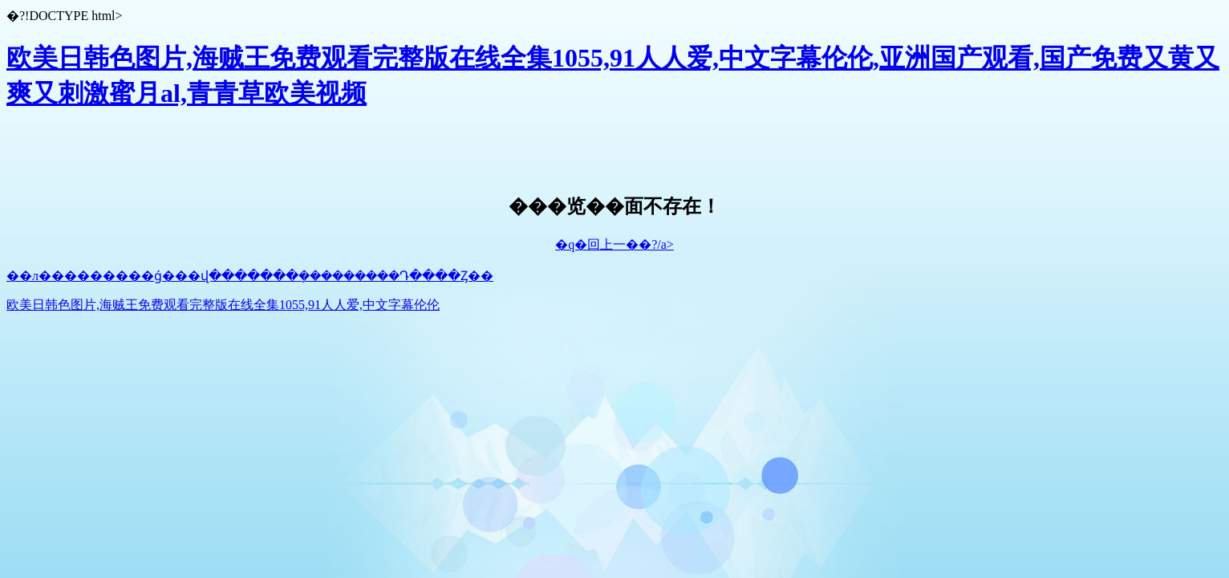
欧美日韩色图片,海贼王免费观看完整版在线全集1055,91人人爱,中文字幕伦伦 (223, 304)
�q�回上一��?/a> (614, 244)
